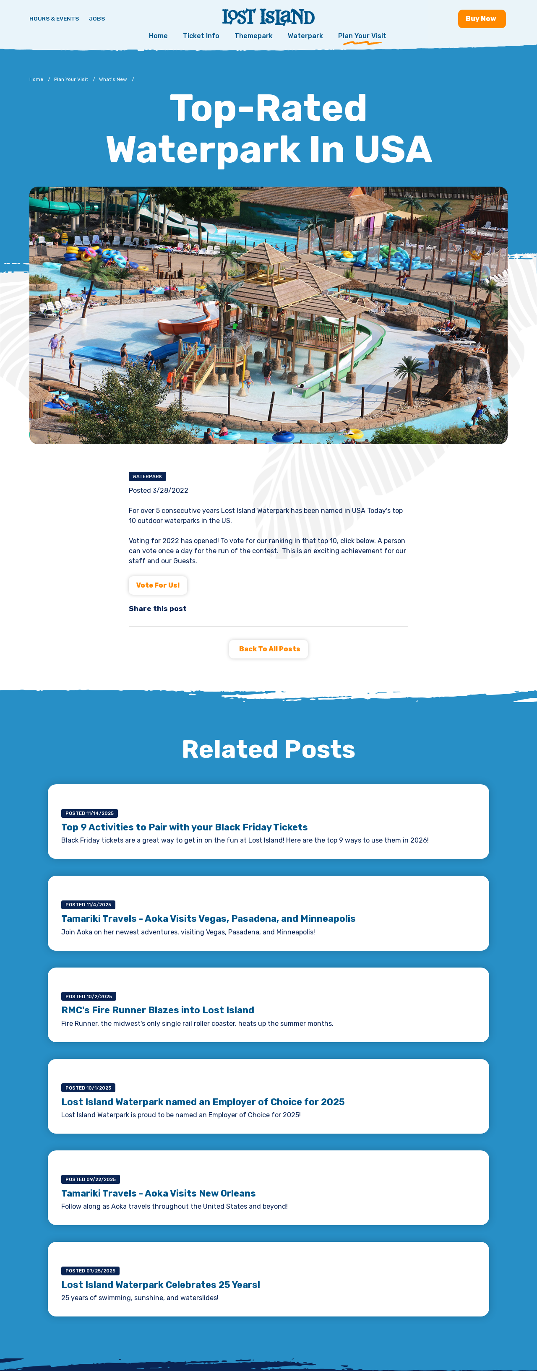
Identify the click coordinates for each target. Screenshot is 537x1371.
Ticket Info (201, 36)
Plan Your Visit (362, 36)
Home (158, 36)
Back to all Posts (269, 649)
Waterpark (305, 36)
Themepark (254, 36)
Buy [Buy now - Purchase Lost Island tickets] (482, 19)
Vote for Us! (158, 585)
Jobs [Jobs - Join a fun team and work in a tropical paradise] (97, 18)
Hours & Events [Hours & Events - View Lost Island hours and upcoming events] (54, 18)
